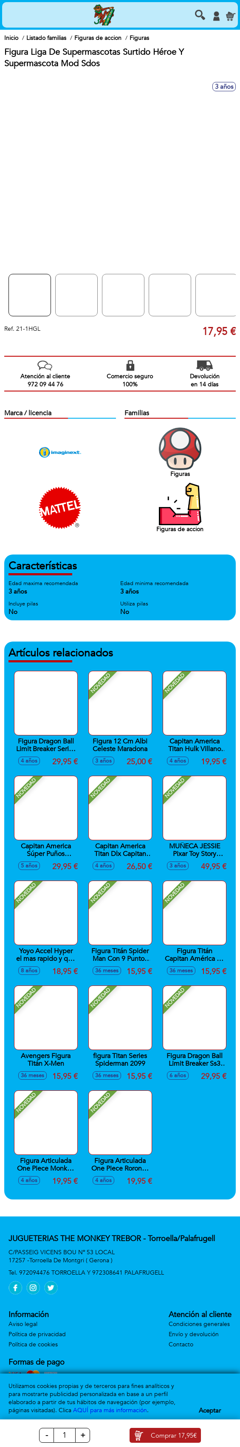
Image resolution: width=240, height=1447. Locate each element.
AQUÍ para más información (110, 1410)
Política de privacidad (37, 1334)
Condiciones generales (199, 1324)
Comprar (174, 1435)
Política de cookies (33, 1344)
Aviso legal (22, 1324)
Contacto (181, 1344)
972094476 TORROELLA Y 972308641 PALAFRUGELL (91, 1273)
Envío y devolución (194, 1334)
